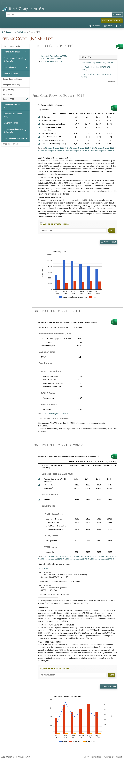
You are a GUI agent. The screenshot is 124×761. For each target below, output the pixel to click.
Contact (119, 757)
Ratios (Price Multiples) (12, 79)
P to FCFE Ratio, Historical (51, 61)
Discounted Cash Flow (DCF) (12, 106)
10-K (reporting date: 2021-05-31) (78, 151)
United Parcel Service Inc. (52, 387)
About (86, 757)
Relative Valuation (11, 74)
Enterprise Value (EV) (11, 85)
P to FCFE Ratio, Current (51, 59)
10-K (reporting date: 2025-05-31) (57, 148)
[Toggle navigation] (4, 3)
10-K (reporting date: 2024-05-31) (82, 148)
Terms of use (96, 757)
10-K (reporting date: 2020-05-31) (103, 151)
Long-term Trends (11, 123)
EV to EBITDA (8, 90)
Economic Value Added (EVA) (13, 115)
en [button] (117, 26)
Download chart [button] (108, 242)
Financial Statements (12, 52)
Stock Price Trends (10, 144)
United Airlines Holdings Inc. (53, 383)
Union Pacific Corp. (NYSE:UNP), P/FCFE (97, 63)
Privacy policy (108, 757)
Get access (95, 26)
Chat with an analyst (111, 20)
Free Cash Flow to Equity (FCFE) (54, 56)
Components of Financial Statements (13, 130)
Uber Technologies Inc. (51, 376)
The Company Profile (11, 46)
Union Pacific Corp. (50, 380)
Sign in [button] (108, 26)
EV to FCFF (7, 95)
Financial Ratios (10, 67)
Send (112, 230)
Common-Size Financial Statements (13, 59)
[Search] (59, 14)
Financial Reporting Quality (14, 138)
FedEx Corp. (21, 32)
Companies (10, 32)
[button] (39, 117)
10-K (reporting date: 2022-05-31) (53, 151)
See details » (43, 568)
